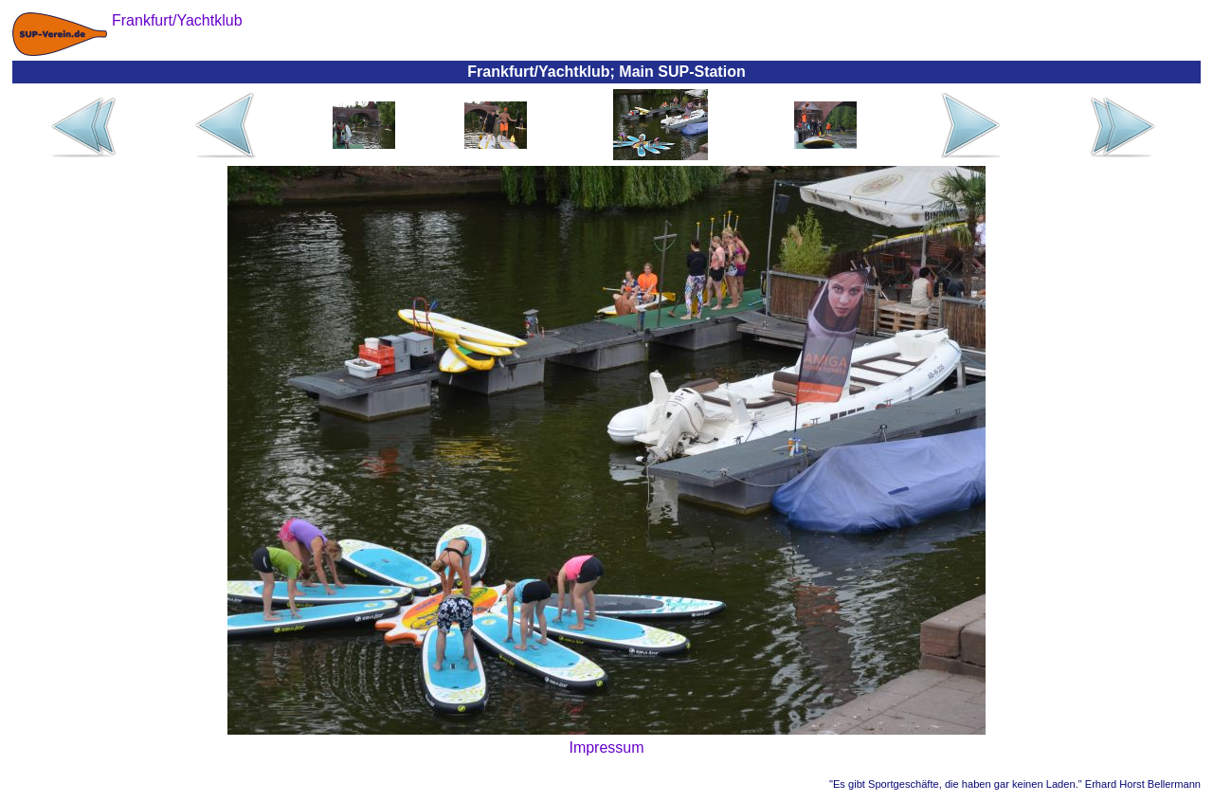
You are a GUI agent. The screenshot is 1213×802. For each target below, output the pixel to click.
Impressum (606, 747)
